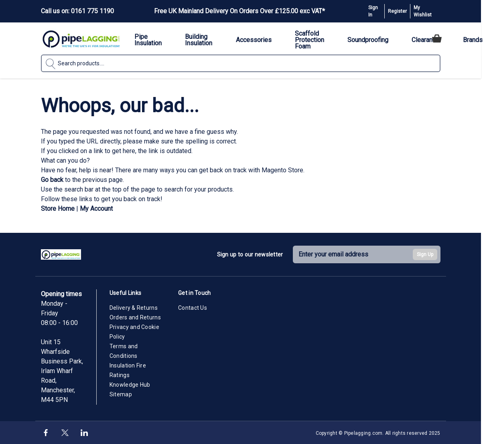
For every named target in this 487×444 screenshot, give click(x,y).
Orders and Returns (135, 317)
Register (397, 11)
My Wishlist (423, 11)
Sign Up (425, 254)
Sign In (373, 11)
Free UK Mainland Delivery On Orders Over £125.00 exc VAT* (239, 11)
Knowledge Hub (130, 384)
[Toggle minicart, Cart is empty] (437, 38)
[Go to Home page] (81, 38)
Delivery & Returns (134, 308)
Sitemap (121, 394)
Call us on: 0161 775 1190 (77, 11)
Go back (52, 180)
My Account (96, 208)
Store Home (58, 208)
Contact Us (192, 308)
